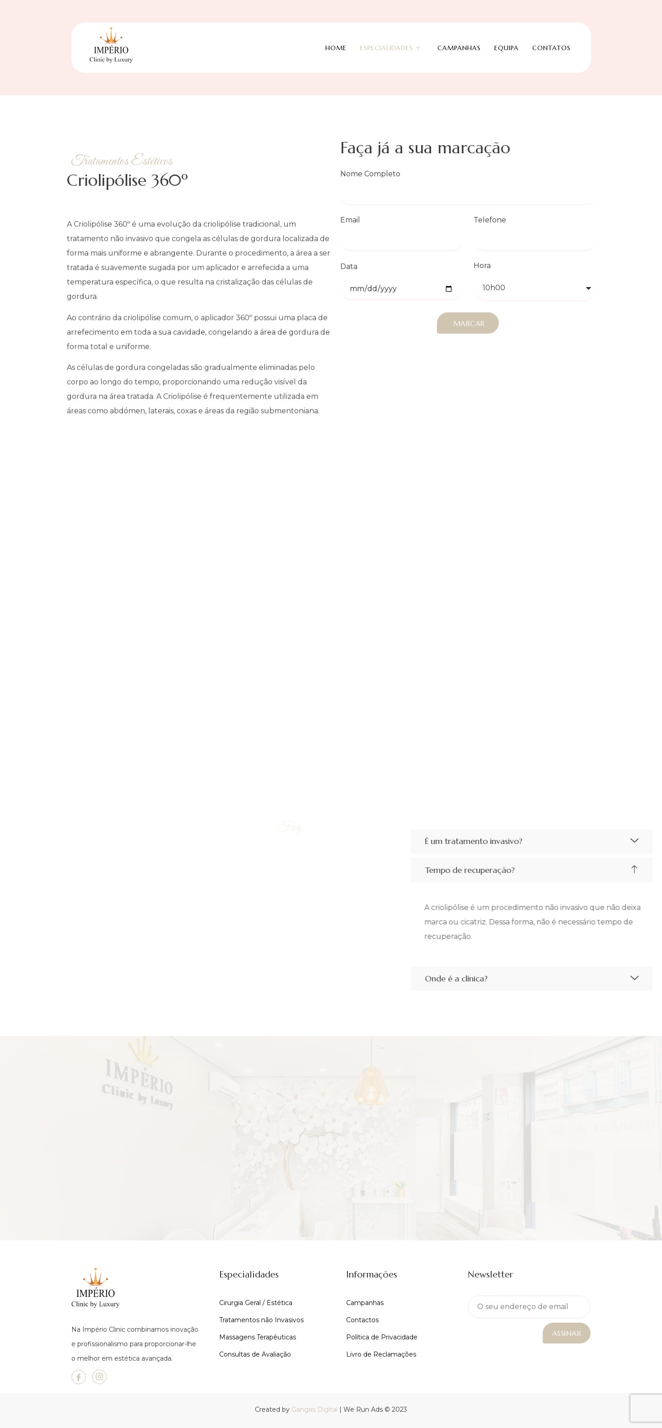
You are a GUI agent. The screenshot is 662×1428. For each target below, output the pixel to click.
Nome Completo (370, 174)
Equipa (506, 46)
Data (348, 267)
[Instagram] (99, 1377)
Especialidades (390, 46)
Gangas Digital (314, 1409)
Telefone (490, 220)
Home (336, 46)
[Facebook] (78, 1377)
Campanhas (459, 46)
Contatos (551, 46)
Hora (482, 266)
